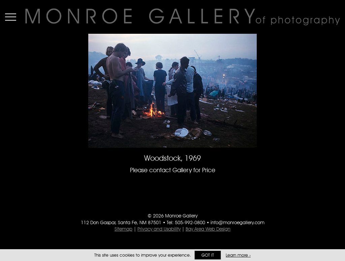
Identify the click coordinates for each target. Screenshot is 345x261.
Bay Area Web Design (208, 229)
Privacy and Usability (159, 229)
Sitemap (123, 229)
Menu (10, 16)
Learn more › (238, 255)
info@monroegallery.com (237, 222)
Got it (207, 255)
